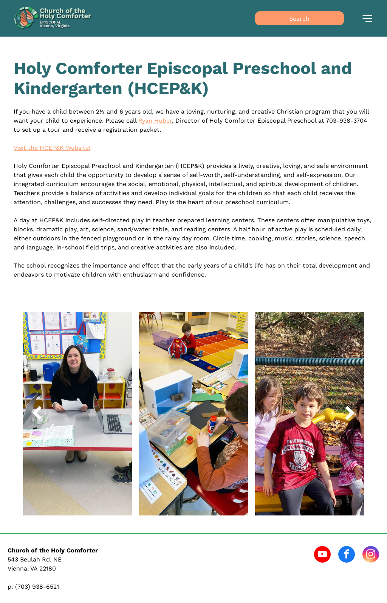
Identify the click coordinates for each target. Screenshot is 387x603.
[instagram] (370, 555)
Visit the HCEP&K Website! (52, 147)
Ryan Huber (155, 120)
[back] (36, 414)
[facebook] (346, 555)
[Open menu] (367, 18)
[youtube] (322, 555)
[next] (350, 414)
